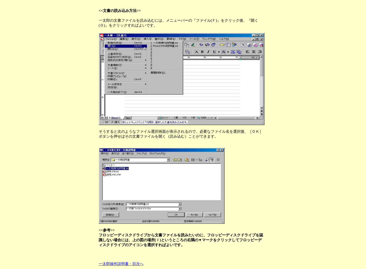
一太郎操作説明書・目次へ (121, 264)
